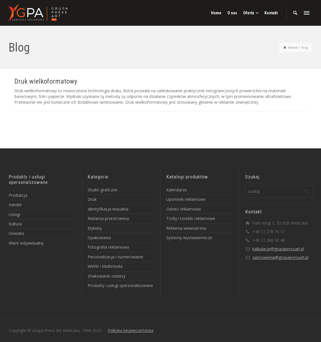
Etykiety (95, 228)
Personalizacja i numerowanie (115, 257)
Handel (15, 204)
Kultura (15, 224)
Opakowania (99, 237)
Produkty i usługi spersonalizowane (120, 285)
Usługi (14, 214)
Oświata (16, 233)
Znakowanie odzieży (106, 276)
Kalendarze (176, 189)
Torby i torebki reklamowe (190, 218)
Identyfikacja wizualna (108, 209)
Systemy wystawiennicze (189, 237)
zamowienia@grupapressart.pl (280, 257)
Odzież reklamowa (183, 209)
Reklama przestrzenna (108, 218)
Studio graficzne (102, 189)
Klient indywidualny (26, 243)
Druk (92, 199)
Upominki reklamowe (186, 199)
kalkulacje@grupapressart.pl (278, 248)
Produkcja (18, 195)
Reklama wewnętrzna (186, 228)
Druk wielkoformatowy (45, 81)
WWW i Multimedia (105, 266)
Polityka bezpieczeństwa (130, 330)
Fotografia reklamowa (108, 247)
